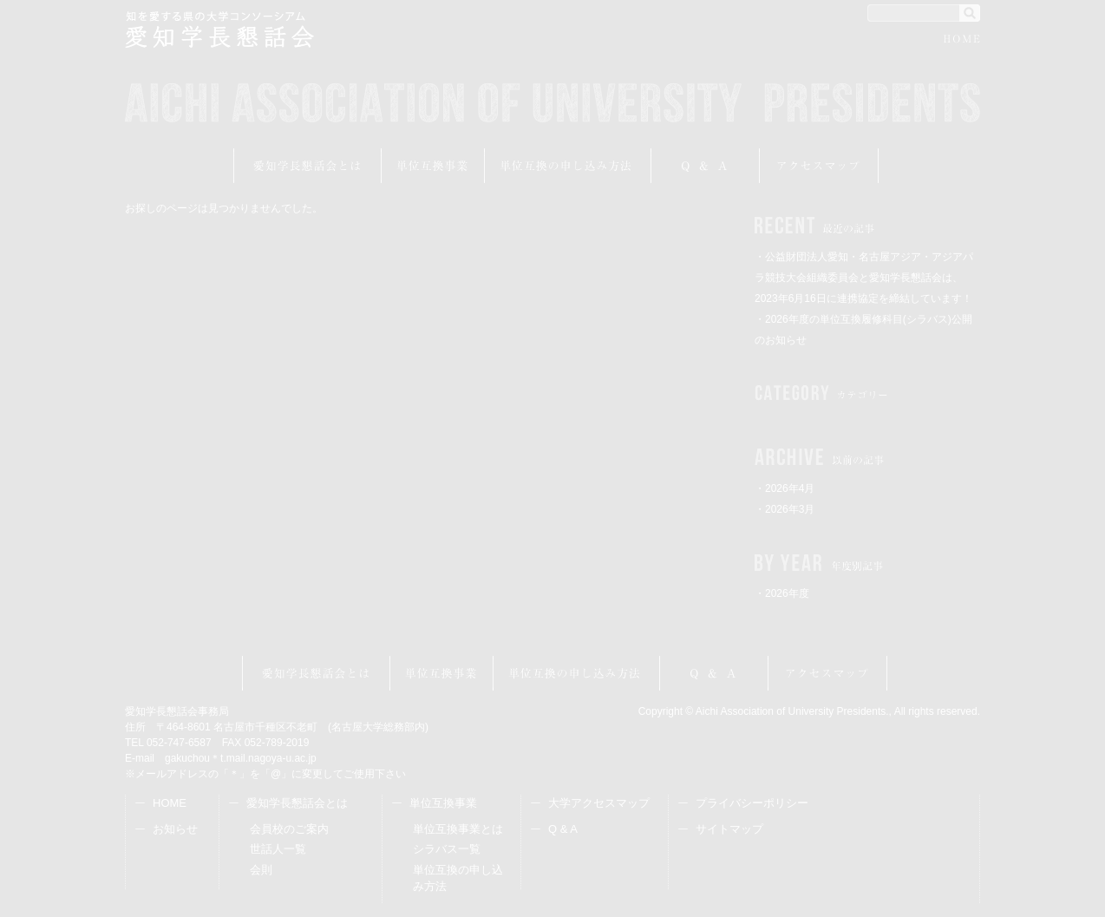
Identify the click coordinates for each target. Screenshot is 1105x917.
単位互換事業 (433, 165)
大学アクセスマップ (599, 802)
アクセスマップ (819, 165)
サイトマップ (729, 828)
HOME (962, 41)
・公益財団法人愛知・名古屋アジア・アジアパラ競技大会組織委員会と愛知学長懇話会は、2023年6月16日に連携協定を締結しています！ (864, 278)
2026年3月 (789, 509)
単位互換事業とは (458, 828)
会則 (261, 869)
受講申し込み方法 (568, 165)
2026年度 (787, 593)
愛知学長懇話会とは (307, 165)
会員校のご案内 (289, 828)
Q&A (705, 165)
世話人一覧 (278, 848)
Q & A (563, 828)
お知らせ (175, 828)
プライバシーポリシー (752, 802)
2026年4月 (789, 488)
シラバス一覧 (447, 848)
